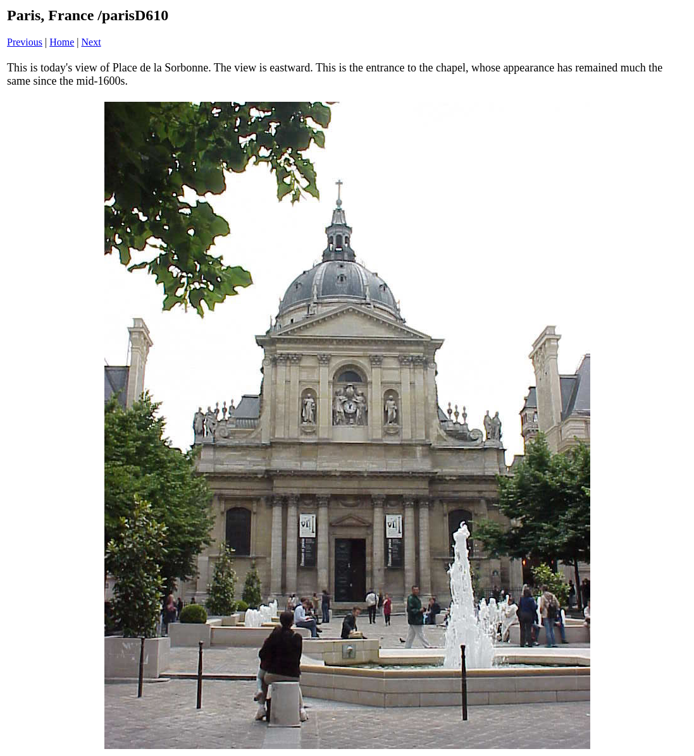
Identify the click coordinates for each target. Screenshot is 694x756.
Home (61, 42)
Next (91, 42)
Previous (24, 42)
